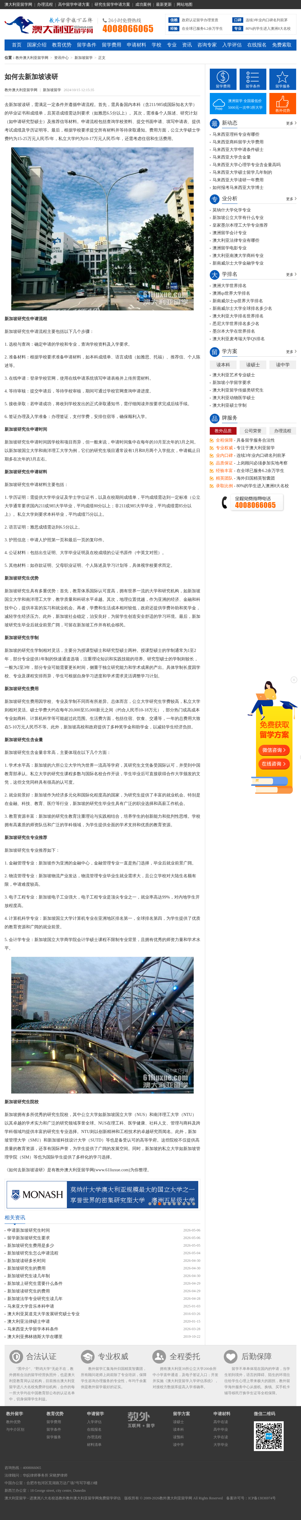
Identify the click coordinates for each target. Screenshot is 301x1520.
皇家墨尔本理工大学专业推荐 (240, 225)
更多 (289, 123)
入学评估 (232, 44)
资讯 (187, 44)
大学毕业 (220, 1445)
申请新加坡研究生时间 (28, 1230)
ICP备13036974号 (262, 1498)
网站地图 (184, 4)
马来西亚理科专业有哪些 (236, 134)
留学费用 (111, 44)
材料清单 (94, 1445)
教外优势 (282, 110)
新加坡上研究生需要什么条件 (35, 1283)
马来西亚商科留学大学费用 (238, 142)
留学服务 (282, 86)
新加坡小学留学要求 (232, 382)
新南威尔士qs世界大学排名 (238, 301)
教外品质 (223, 431)
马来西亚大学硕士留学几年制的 (242, 172)
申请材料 (136, 44)
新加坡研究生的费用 (26, 1268)
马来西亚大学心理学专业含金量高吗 (247, 165)
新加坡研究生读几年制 (28, 1276)
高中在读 (220, 1422)
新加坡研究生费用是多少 (30, 1245)
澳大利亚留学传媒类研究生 (238, 390)
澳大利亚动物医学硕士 (234, 397)
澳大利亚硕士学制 (230, 405)
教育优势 (61, 44)
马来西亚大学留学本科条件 (32, 1329)
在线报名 (257, 44)
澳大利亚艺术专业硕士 (234, 375)
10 (193, 1203)
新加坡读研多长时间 (26, 1260)
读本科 (223, 364)
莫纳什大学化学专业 (232, 210)
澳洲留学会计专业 (230, 233)
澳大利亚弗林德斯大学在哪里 (35, 1336)
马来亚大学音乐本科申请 (30, 1306)
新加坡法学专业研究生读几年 (35, 1298)
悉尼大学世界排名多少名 (236, 323)
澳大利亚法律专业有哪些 (236, 240)
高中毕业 (220, 1429)
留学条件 (86, 44)
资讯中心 (61, 58)
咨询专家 (207, 44)
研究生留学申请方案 (112, 4)
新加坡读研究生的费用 (28, 1291)
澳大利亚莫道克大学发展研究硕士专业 (43, 1314)
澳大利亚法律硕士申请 (28, 1321)
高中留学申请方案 (74, 4)
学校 (156, 44)
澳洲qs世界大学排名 (231, 293)
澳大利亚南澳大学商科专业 (238, 255)
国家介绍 (37, 44)
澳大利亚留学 (15, 1498)
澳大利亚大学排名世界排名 (238, 316)
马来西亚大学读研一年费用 (238, 180)
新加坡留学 (83, 58)
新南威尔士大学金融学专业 (238, 263)
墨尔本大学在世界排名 (234, 331)
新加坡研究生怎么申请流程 (32, 1253)
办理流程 (45, 4)
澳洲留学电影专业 (230, 248)
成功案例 (143, 4)
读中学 (283, 364)
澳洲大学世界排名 (230, 285)
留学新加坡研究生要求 (28, 1238)
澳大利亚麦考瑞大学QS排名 (239, 339)
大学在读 (220, 1437)
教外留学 (14, 1414)
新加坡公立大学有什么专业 (238, 217)
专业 (172, 44)
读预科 (178, 1437)
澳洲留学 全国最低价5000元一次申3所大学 (245, 104)
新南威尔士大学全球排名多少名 (242, 308)
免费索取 (282, 44)
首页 (17, 44)
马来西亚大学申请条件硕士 (238, 149)
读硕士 (253, 364)
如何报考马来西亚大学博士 (238, 187)
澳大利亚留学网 (18, 4)
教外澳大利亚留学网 (49, 24)
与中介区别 (15, 1429)
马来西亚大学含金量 (232, 157)
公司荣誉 (252, 431)
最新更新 (164, 4)
